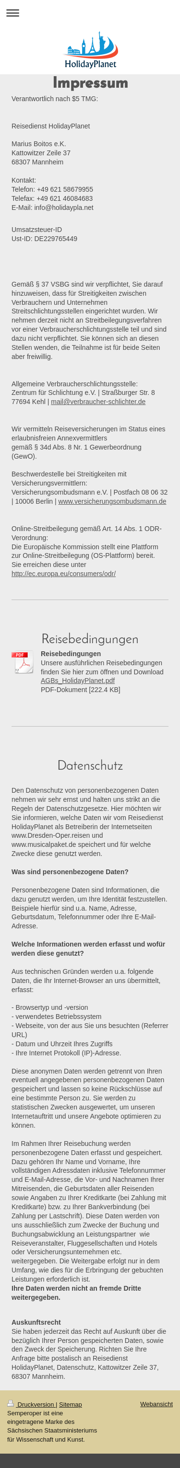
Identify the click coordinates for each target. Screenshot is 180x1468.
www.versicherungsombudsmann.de (113, 501)
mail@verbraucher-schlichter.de (98, 401)
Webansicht (156, 1404)
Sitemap (70, 1404)
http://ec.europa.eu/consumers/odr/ (64, 574)
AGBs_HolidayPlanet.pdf (78, 680)
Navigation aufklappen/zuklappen (90, 12)
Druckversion (31, 1404)
